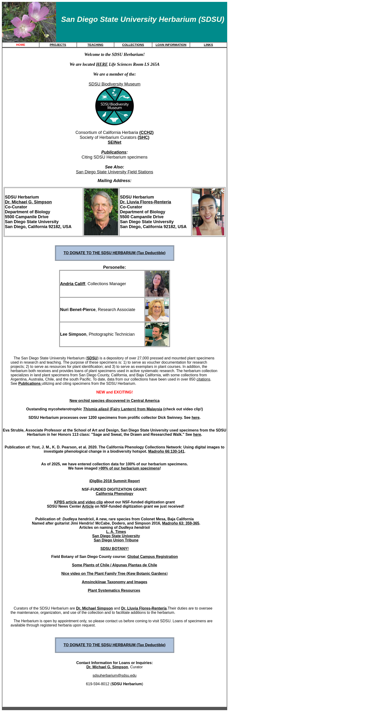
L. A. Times (116, 532)
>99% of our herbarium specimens (129, 468)
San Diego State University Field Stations (114, 172)
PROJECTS (58, 45)
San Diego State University (116, 536)
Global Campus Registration (152, 557)
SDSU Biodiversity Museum (114, 84)
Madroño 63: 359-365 (180, 523)
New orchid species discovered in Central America (114, 401)
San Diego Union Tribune (116, 540)
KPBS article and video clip (78, 502)
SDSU (92, 358)
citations (203, 379)
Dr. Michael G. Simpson (28, 202)
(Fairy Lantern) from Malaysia (135, 409)
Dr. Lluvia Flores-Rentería (145, 202)
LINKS (208, 45)
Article (88, 506)
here (195, 418)
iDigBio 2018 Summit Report (114, 481)
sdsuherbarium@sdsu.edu (114, 675)
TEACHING (96, 45)
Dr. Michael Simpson (94, 608)
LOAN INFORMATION (171, 45)
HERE (102, 64)
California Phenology (114, 494)
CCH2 (146, 132)
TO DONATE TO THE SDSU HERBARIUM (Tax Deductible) (114, 253)
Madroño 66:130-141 (166, 451)
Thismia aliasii (96, 409)
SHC (143, 137)
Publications (113, 152)
